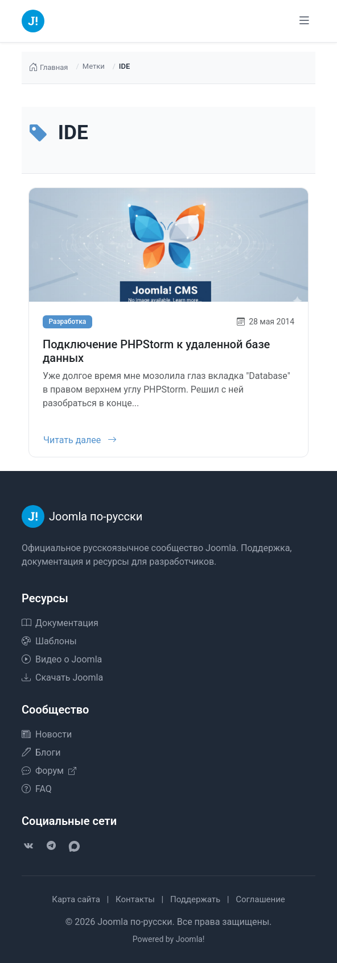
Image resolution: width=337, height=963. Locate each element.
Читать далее (80, 440)
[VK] (28, 846)
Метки (94, 66)
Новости (47, 734)
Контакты (135, 899)
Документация (60, 623)
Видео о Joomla (62, 659)
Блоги (41, 752)
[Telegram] (51, 846)
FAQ (37, 788)
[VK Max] (74, 846)
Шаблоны (49, 641)
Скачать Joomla (62, 677)
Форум (49, 770)
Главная (48, 67)
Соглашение (260, 899)
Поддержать (195, 899)
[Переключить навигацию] (304, 20)
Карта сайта (76, 899)
